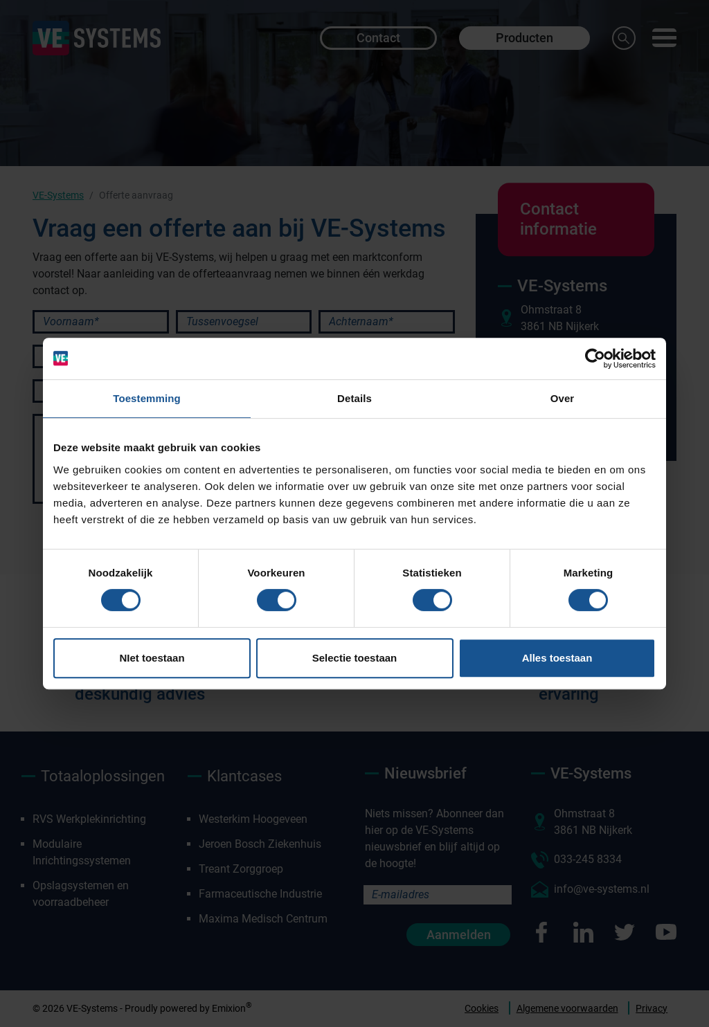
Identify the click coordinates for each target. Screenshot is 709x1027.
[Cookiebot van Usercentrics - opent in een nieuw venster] (595, 358)
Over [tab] (562, 398)
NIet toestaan (151, 658)
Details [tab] (354, 398)
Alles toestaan (557, 658)
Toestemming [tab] (147, 398)
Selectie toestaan (354, 658)
